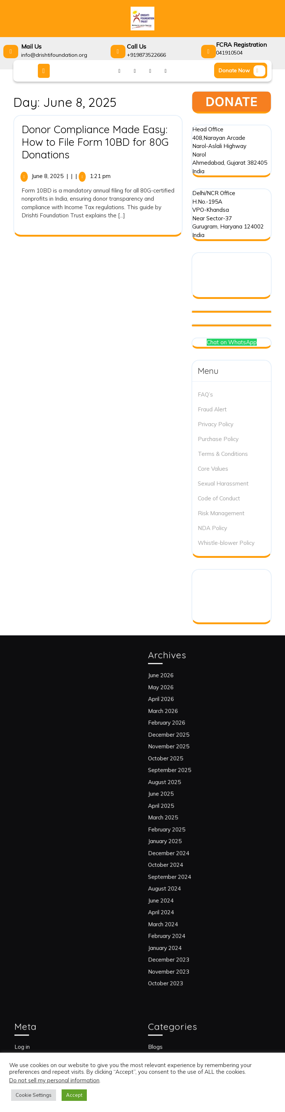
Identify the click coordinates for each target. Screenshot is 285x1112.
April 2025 (177, 811)
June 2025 (176, 803)
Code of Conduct (219, 498)
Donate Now (243, 71)
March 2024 (178, 890)
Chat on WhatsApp (232, 342)
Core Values (213, 468)
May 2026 (176, 731)
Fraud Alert (212, 409)
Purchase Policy (218, 439)
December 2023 (182, 914)
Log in (40, 1044)
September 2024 (182, 858)
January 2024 (179, 906)
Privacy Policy (215, 424)
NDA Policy (212, 528)
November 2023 (182, 922)
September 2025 (182, 787)
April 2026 (177, 739)
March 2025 (178, 819)
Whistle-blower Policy (226, 542)
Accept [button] (74, 1095)
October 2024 (179, 851)
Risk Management (221, 513)
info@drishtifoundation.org (54, 55)
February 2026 (180, 755)
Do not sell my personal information (54, 1080)
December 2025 (182, 763)
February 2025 (180, 827)
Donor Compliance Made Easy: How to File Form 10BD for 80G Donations (95, 142)
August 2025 (179, 795)
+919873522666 (146, 55)
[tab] (45, 71)
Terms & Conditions (223, 453)
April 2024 (177, 882)
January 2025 (179, 835)
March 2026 (178, 747)
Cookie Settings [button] (34, 1095)
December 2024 (182, 842)
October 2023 (179, 930)
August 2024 (179, 867)
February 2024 (180, 898)
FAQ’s (205, 394)
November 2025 (182, 771)
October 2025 (179, 779)
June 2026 (176, 723)
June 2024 (176, 874)
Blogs (173, 1044)
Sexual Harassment (223, 483)
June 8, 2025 (47, 176)
